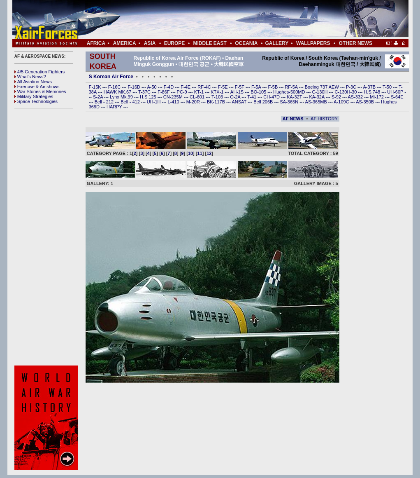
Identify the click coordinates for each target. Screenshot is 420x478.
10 (190, 153)
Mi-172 (377, 96)
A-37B (370, 86)
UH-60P (395, 91)
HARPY (115, 106)
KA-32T (295, 96)
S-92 (337, 96)
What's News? (30, 76)
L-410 (174, 101)
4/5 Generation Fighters (40, 71)
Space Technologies (36, 101)
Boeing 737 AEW (322, 86)
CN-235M (173, 96)
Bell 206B (263, 101)
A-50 (152, 86)
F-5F (240, 86)
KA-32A (317, 96)
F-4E (186, 86)
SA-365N (289, 101)
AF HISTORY (324, 118)
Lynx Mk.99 (122, 96)
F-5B (273, 86)
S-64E (397, 96)
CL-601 (198, 96)
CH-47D (272, 96)
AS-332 (356, 96)
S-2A (98, 96)
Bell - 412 (131, 101)
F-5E (223, 86)
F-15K (95, 86)
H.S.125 (149, 96)
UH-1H (154, 101)
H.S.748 (372, 91)
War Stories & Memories (40, 91)
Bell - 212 (105, 101)
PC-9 (182, 91)
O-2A (235, 96)
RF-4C (204, 86)
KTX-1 (218, 91)
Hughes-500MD (289, 91)
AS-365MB (316, 101)
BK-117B (216, 101)
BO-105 (259, 91)
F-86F (164, 91)
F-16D (135, 86)
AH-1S (237, 91)
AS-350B (365, 101)
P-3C (351, 86)
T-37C (145, 91)
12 (209, 153)
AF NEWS (293, 118)
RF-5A (292, 86)
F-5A (256, 86)
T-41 (252, 96)
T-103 (217, 96)
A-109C (342, 101)
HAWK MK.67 (118, 91)
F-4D (169, 86)
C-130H (320, 91)
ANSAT (240, 101)
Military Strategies (33, 96)
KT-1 (199, 91)
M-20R (193, 101)
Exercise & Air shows (37, 86)
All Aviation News (33, 81)
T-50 (388, 86)
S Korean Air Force (111, 77)
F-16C (115, 86)
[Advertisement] (235, 19)
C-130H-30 (346, 91)
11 (199, 153)
